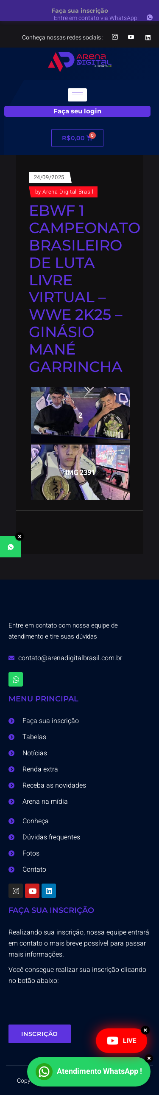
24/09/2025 (49, 177)
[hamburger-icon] (77, 94)
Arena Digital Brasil (67, 192)
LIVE (121, 1041)
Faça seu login (77, 111)
